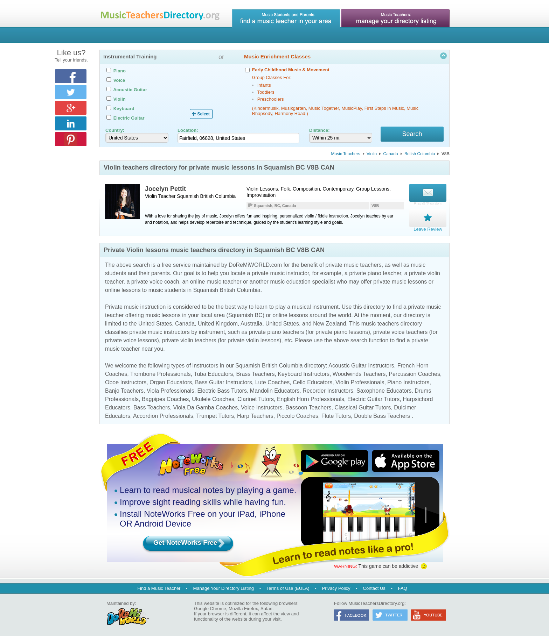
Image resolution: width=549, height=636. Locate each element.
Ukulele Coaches (213, 398)
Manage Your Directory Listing (223, 587)
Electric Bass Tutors (222, 390)
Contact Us (374, 587)
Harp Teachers (255, 415)
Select (203, 114)
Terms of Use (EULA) (288, 587)
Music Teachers (345, 154)
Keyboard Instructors (303, 373)
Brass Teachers (255, 373)
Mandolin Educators (274, 390)
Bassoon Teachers (308, 406)
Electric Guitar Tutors (373, 398)
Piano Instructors (408, 381)
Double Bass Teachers (382, 415)
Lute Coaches (272, 381)
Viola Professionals (170, 390)
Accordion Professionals (163, 415)
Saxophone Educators (383, 390)
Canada (390, 154)
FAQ (402, 587)
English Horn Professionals (310, 398)
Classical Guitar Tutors (362, 406)
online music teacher (216, 281)
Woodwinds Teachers (359, 373)
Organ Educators (171, 381)
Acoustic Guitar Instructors (361, 364)
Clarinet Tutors (255, 398)
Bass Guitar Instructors (223, 381)
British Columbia (419, 154)
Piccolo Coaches (297, 415)
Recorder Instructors (328, 390)
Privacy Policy (336, 587)
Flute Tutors (336, 415)
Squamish (188, 197)
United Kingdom (218, 323)
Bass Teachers (151, 406)
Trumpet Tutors (215, 415)
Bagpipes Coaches (165, 398)
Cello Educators (312, 381)
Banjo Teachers (124, 390)
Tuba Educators (213, 373)
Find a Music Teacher (158, 587)
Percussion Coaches (414, 373)
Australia (251, 323)
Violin (372, 154)
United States (155, 323)
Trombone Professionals (160, 373)
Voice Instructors (261, 406)
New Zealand (329, 323)
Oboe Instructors (125, 381)
